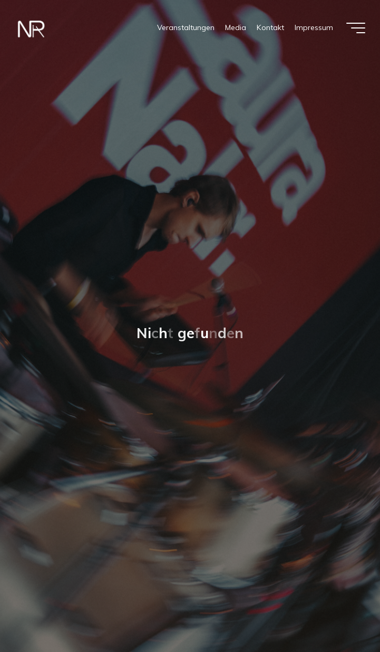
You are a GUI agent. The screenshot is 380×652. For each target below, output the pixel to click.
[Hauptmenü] (355, 28)
